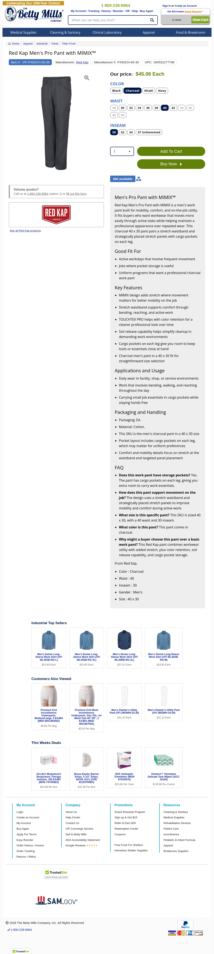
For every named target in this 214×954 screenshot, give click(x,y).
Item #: (15, 62)
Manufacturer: (65, 62)
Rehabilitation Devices (177, 823)
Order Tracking (26, 851)
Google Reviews (76, 845)
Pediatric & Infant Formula (179, 840)
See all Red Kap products (25, 230)
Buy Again (146, 11)
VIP (127, 11)
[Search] (152, 20)
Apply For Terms (27, 834)
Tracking (93, 11)
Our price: (121, 74)
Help (135, 11)
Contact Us (72, 823)
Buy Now (171, 164)
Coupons (120, 834)
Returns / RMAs (26, 856)
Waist (116, 100)
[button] (12, 123)
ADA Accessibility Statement (83, 840)
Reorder (118, 11)
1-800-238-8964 (37, 193)
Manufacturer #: (105, 62)
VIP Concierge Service (79, 828)
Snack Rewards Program (130, 812)
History (106, 11)
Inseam (118, 125)
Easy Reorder (25, 840)
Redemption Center (126, 828)
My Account (78, 11)
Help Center (73, 817)
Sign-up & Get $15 (126, 817)
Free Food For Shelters (129, 845)
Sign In (166, 5)
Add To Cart (171, 151)
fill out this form (76, 193)
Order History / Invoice (30, 845)
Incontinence (171, 834)
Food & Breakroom (190, 32)
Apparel (149, 32)
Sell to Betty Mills (76, 834)
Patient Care (171, 828)
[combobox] (122, 151)
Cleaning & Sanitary (65, 32)
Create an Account (186, 5)
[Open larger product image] (56, 123)
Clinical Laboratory (107, 32)
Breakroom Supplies (176, 851)
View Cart (200, 20)
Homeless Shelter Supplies (131, 850)
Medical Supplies (23, 32)
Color (117, 83)
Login (20, 812)
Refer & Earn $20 (125, 823)
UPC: (148, 62)
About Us (71, 812)
